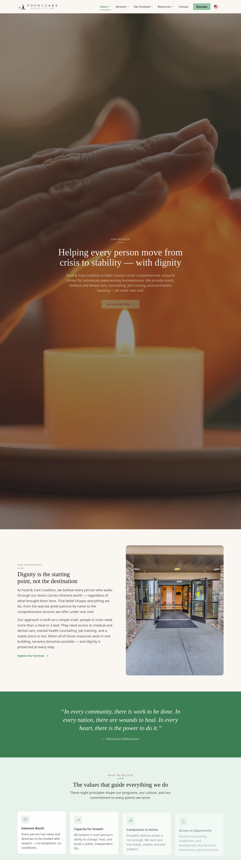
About (105, 7)
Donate (201, 7)
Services (122, 7)
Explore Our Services (33, 657)
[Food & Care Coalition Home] (38, 6)
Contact (183, 7)
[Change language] (217, 6)
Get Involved (143, 7)
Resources (166, 7)
